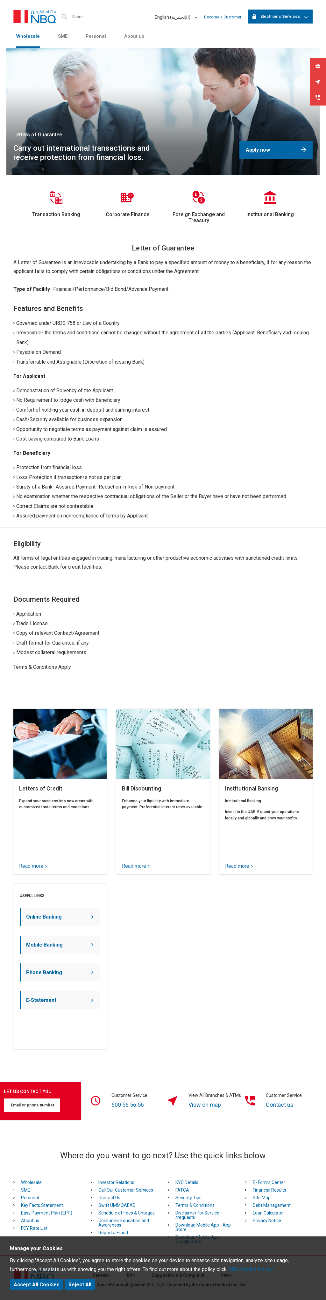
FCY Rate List (34, 1228)
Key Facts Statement (42, 1205)
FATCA (182, 1190)
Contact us (280, 1104)
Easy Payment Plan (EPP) (46, 1213)
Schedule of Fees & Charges (126, 1213)
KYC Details (186, 1182)
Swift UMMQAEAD (117, 1205)
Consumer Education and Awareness (123, 1222)
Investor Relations (116, 1182)
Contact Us (109, 1197)
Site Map (262, 1197)
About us (134, 36)
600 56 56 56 (127, 1104)
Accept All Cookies (37, 1285)
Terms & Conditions (195, 1205)
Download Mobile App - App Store (203, 1227)
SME (62, 36)
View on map (204, 1104)
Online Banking (60, 917)
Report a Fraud (113, 1232)
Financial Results (269, 1190)
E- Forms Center (269, 1182)
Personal (96, 36)
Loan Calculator (268, 1213)
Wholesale (28, 36)
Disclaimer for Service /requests (197, 1215)
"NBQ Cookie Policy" (250, 1269)
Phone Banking (60, 972)
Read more (33, 866)
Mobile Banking (60, 945)
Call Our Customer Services (125, 1190)
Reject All (79, 1285)
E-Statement (60, 1000)
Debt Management (272, 1205)
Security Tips (188, 1197)
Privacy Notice (267, 1220)
